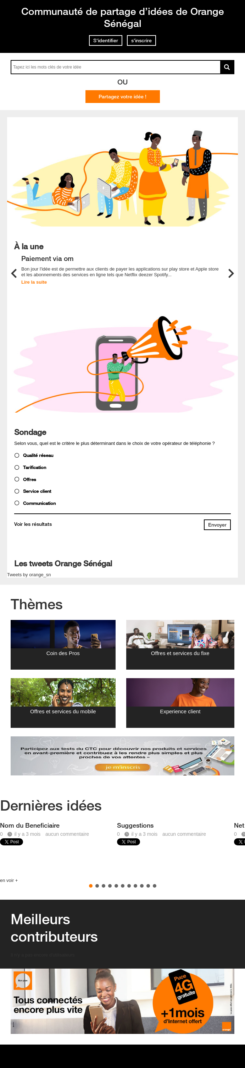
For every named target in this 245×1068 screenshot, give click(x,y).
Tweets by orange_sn (29, 574)
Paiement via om (47, 259)
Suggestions (135, 825)
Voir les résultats (33, 524)
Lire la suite (34, 282)
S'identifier (105, 40)
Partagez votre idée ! (122, 96)
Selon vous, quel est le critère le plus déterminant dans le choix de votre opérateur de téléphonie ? (114, 443)
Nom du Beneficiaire (30, 825)
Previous (13, 273)
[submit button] (217, 524)
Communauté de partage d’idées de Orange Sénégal (122, 17)
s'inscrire (141, 40)
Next (231, 273)
